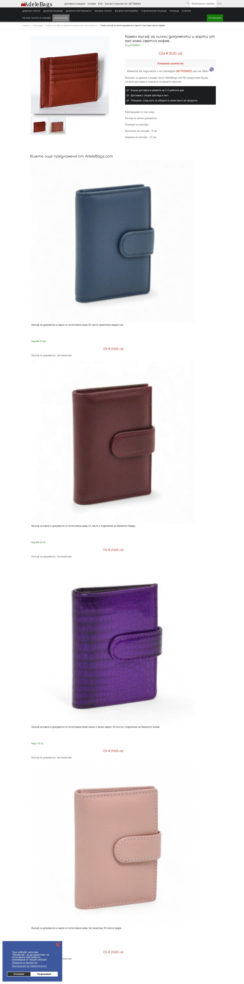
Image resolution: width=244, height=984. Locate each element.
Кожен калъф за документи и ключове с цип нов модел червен (100, 293)
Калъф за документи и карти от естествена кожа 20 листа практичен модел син (52, 208)
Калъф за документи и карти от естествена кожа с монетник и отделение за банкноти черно (189, 637)
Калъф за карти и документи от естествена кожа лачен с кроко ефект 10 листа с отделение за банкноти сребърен (100, 382)
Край (157, 876)
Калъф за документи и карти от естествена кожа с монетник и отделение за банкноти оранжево (97, 723)
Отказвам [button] (19, 974)
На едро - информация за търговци (89, 924)
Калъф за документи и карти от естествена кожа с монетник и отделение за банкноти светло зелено (53, 723)
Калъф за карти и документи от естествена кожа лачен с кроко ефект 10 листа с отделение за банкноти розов (53, 467)
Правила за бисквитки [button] (25, 962)
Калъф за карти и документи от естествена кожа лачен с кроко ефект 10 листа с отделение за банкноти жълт (193, 382)
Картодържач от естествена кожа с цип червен (51, 550)
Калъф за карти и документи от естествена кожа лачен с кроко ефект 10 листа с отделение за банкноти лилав (146, 210)
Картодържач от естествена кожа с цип (51, 636)
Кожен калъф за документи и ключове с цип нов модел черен (193, 293)
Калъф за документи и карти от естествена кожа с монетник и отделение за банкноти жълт (96, 809)
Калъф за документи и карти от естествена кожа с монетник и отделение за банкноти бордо (143, 637)
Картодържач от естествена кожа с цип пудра (145, 550)
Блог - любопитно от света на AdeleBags (92, 929)
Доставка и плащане (74, 3)
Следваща (147, 876)
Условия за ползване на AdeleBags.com (40, 934)
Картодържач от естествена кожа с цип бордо (98, 550)
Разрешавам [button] (44, 974)
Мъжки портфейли (126, 11)
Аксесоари (61, 18)
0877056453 (184, 71)
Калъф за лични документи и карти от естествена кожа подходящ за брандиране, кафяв (147, 809)
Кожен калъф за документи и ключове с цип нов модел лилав (53, 293)
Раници (174, 11)
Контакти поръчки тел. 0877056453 (89, 934)
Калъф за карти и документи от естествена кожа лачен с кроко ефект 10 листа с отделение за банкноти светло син (146, 382)
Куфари (186, 11)
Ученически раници (154, 11)
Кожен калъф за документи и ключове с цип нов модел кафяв (147, 293)
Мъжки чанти (103, 11)
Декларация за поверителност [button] (29, 966)
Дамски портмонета (79, 11)
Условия (91, 3)
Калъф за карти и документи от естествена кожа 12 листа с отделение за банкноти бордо (96, 208)
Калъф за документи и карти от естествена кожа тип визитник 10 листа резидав (190, 466)
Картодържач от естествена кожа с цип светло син (191, 550)
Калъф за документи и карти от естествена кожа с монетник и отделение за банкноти (49, 809)
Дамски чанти (31, 11)
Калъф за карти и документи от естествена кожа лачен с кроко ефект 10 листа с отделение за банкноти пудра (53, 382)
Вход (219, 4)
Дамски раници (53, 11)
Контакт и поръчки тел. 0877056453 (123, 3)
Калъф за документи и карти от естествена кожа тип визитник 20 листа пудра (190, 208)
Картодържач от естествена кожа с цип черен (98, 636)
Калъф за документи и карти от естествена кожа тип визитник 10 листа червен (97, 466)
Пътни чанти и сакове (36, 18)
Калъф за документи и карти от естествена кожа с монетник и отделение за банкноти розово (143, 723)
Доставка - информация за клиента (38, 924)
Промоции (215, 18)
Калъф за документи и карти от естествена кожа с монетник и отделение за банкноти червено (189, 723)
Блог (100, 3)
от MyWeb (140, 972)
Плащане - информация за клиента (38, 929)
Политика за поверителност (86, 938)
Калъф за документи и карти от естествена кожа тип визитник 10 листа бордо (144, 466)
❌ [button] (57, 944)
